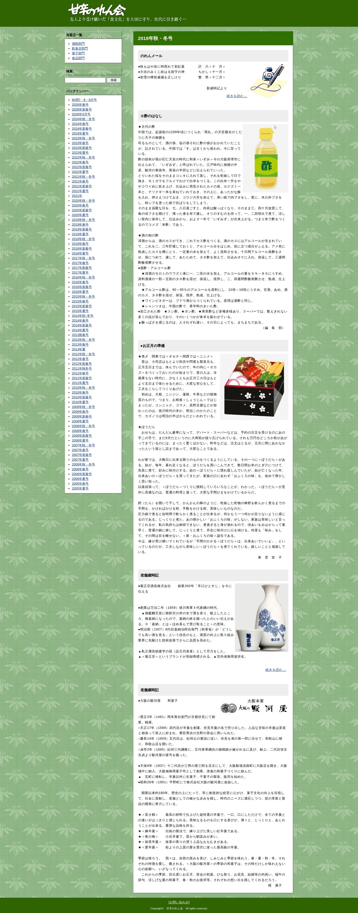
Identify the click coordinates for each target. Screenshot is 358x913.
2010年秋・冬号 (83, 387)
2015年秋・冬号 (83, 296)
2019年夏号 (80, 234)
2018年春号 (80, 244)
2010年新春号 (82, 397)
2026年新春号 (82, 109)
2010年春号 (80, 392)
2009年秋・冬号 (83, 407)
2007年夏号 (80, 459)
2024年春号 (80, 124)
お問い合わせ (179, 902)
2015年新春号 (82, 306)
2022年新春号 (82, 167)
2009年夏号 (80, 421)
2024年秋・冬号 (83, 119)
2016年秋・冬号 (83, 277)
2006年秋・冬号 (83, 464)
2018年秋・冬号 (83, 239)
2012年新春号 (82, 363)
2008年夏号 (80, 440)
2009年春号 (80, 411)
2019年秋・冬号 (83, 220)
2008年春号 (80, 431)
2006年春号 (80, 469)
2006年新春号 (82, 474)
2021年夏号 (80, 191)
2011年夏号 (80, 383)
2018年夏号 (80, 253)
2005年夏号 (80, 488)
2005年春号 (80, 483)
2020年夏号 (80, 215)
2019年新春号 (82, 229)
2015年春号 (80, 301)
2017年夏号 (80, 272)
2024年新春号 (82, 128)
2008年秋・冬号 (83, 426)
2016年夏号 (80, 292)
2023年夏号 (80, 152)
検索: (70, 71)
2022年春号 (80, 162)
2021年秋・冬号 (83, 176)
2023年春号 (80, 143)
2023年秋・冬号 (83, 138)
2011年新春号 (82, 378)
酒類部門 (78, 43)
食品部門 (78, 58)
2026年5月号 (81, 114)
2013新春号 (80, 335)
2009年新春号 (82, 416)
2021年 (77, 196)
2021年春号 (80, 181)
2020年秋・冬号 (83, 200)
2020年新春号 (82, 210)
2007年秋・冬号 (83, 445)
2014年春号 (80, 320)
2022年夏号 (80, 172)
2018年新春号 (82, 248)
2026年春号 (80, 104)
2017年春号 (80, 263)
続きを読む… (237, 96)
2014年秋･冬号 (82, 316)
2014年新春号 (82, 325)
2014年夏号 (80, 330)
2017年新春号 (82, 268)
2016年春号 (80, 282)
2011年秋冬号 (82, 368)
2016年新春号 (82, 287)
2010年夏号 (80, 402)
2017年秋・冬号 (83, 258)
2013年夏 (78, 349)
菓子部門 (78, 53)
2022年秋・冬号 (83, 157)
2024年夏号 (80, 133)
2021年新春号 (82, 186)
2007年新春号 (82, 455)
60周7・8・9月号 (84, 100)
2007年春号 (80, 450)
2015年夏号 (80, 311)
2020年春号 (80, 205)
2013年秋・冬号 (83, 339)
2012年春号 (80, 359)
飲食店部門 (80, 48)
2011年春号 (80, 373)
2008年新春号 (82, 435)
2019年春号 (80, 224)
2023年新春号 (82, 148)
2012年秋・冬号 (83, 354)
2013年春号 (80, 344)
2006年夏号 (80, 479)
